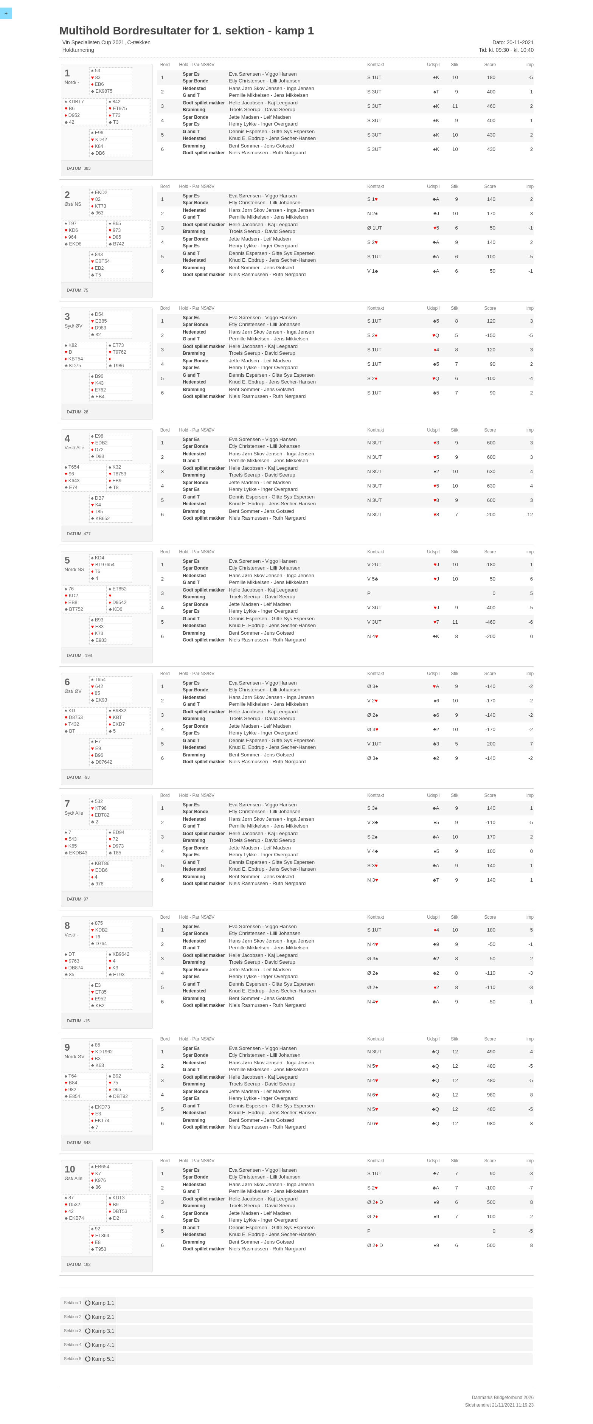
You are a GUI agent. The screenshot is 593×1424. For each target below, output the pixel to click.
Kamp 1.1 (100, 1303)
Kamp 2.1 (100, 1317)
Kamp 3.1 (100, 1331)
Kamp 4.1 (100, 1345)
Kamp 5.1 (100, 1359)
